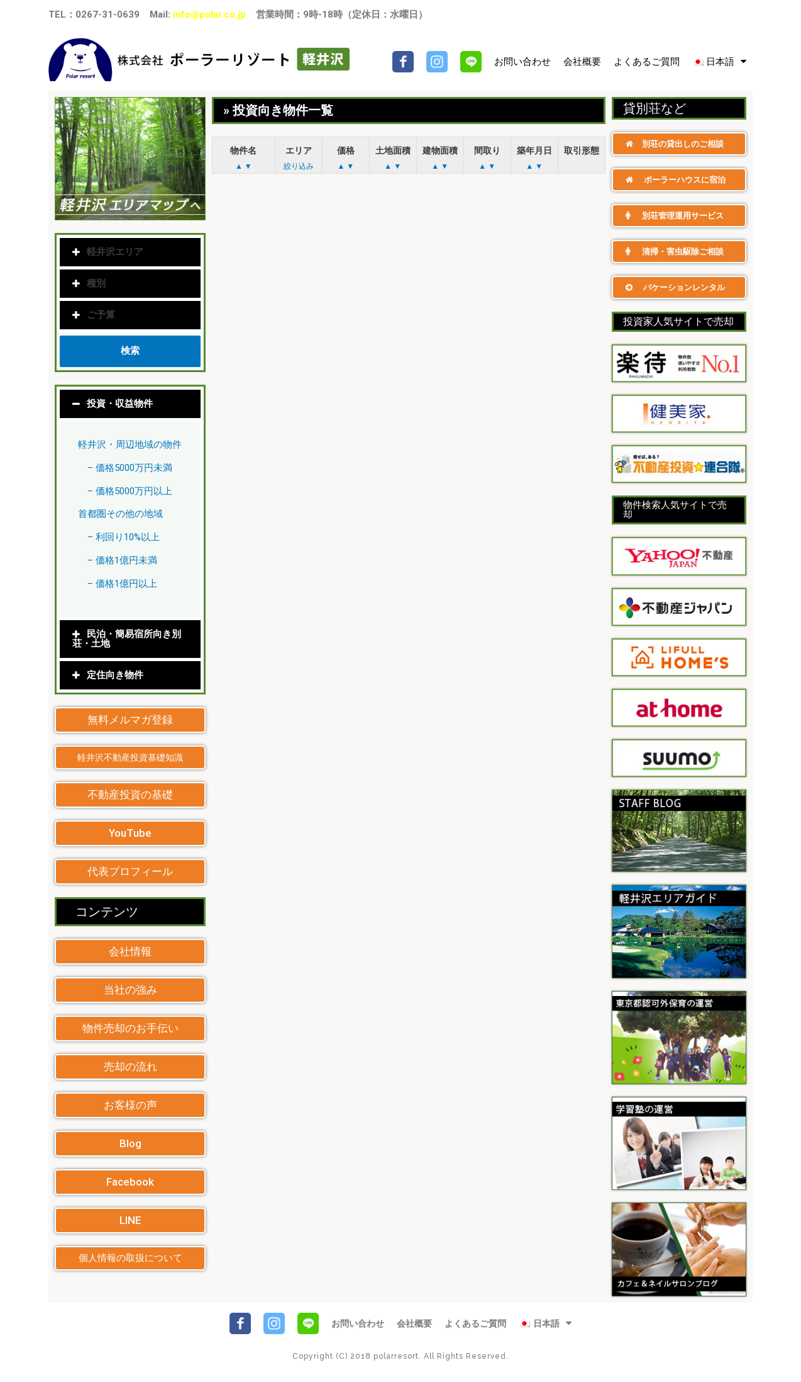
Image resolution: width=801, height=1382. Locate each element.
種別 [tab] (89, 283)
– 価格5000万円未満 (129, 467)
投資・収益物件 (120, 403)
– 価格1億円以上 (122, 583)
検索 (130, 350)
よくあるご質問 (647, 61)
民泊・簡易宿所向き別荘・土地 (126, 638)
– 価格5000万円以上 (129, 491)
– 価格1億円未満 (122, 560)
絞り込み (299, 166)
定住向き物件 (115, 675)
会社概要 (582, 61)
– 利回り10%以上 (123, 537)
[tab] (130, 404)
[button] (130, 720)
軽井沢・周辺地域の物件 (130, 444)
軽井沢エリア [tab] (107, 252)
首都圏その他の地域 (120, 513)
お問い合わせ (522, 61)
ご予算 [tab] (93, 314)
